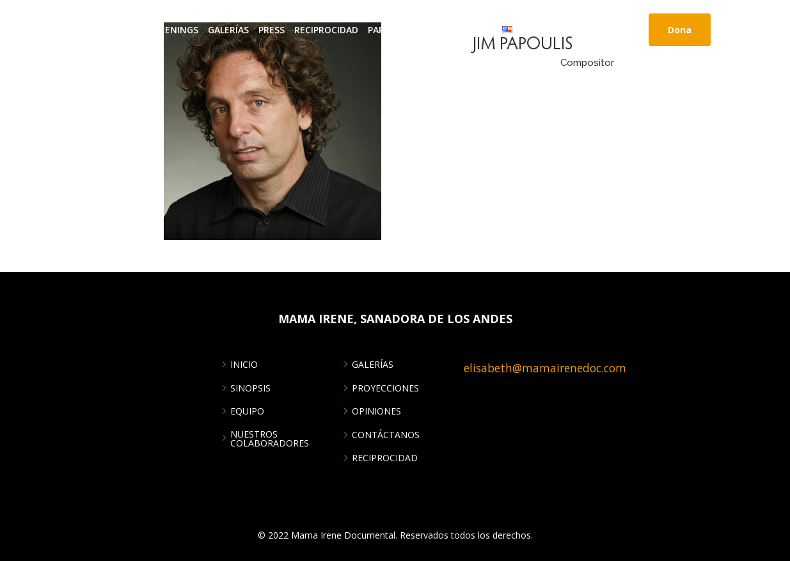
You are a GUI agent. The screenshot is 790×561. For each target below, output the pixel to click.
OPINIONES (376, 411)
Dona (679, 30)
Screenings (170, 30)
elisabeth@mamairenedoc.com (545, 367)
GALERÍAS (228, 30)
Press (271, 30)
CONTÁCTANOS (458, 30)
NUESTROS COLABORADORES (269, 439)
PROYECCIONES (385, 388)
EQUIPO (247, 411)
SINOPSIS (250, 388)
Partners (391, 30)
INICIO (79, 30)
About (118, 30)
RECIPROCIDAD (326, 30)
